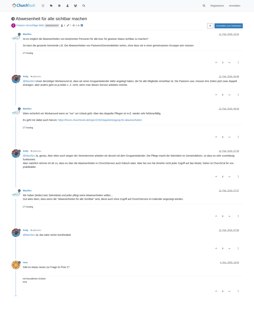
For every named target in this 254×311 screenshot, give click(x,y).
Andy (25, 76)
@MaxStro (36, 77)
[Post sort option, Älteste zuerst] (210, 25)
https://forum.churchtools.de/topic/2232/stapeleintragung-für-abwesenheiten (100, 120)
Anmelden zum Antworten (228, 26)
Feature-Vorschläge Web (30, 25)
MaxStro (27, 34)
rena (25, 262)
